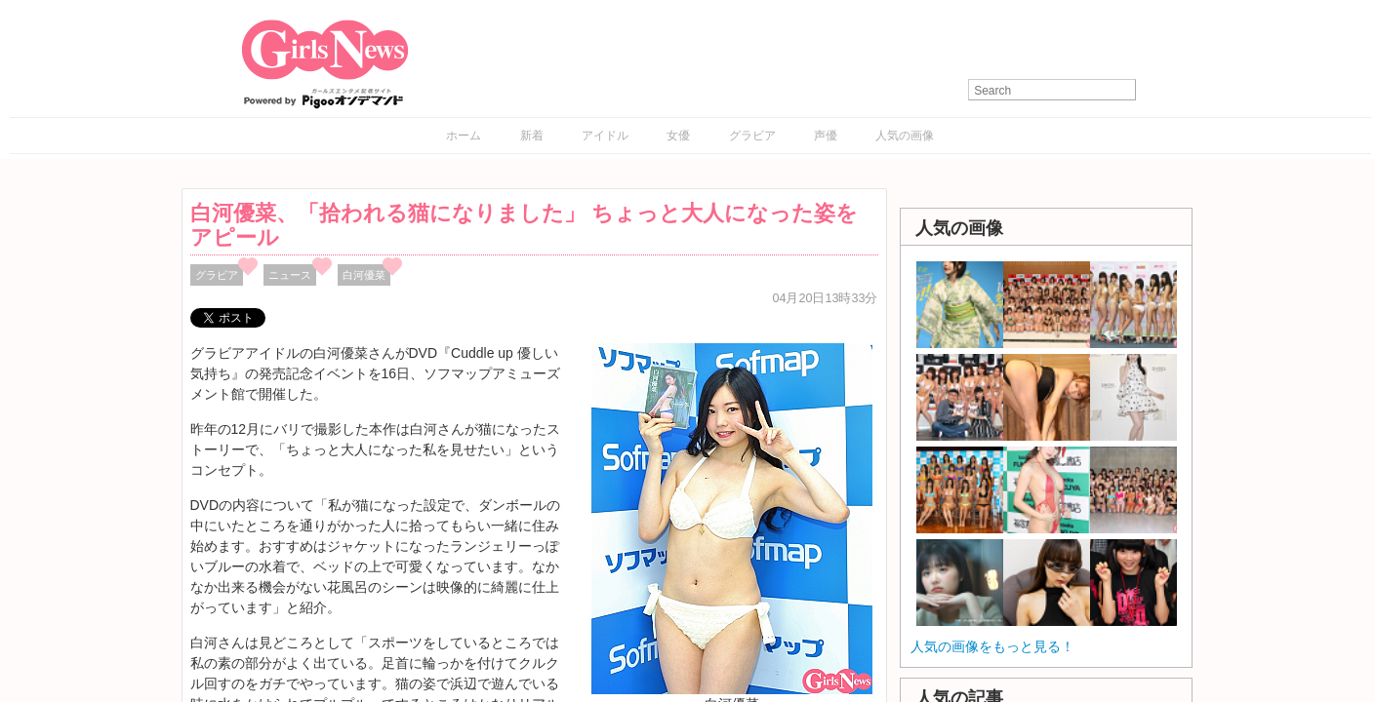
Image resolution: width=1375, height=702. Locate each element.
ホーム (463, 135)
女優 (678, 135)
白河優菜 (364, 275)
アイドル (605, 135)
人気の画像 (904, 135)
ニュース (289, 275)
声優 (825, 135)
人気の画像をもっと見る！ (992, 646)
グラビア (752, 135)
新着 (532, 135)
